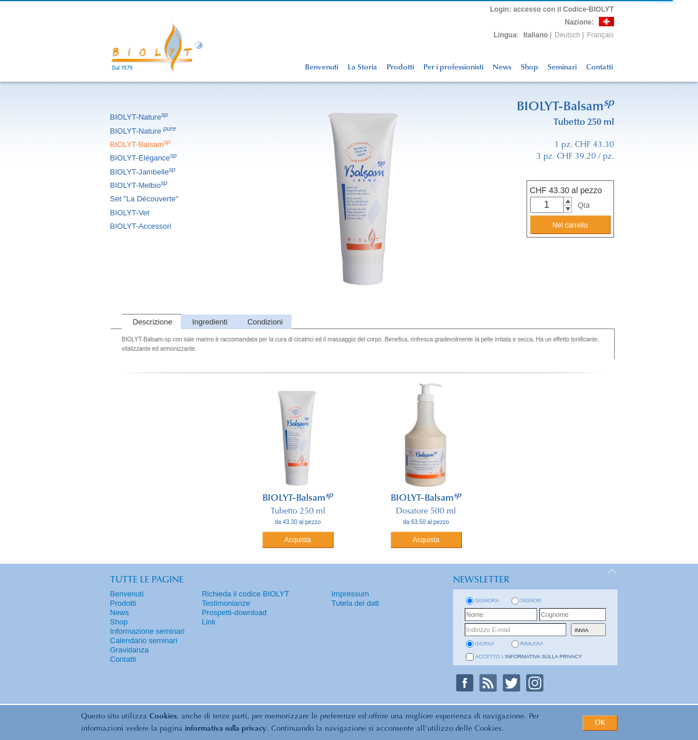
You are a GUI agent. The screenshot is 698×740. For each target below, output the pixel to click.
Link (209, 621)
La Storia (362, 67)
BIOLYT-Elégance (144, 157)
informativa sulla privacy (225, 728)
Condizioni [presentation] (265, 321)
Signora (487, 600)
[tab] (151, 322)
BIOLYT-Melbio (140, 185)
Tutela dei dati (355, 603)
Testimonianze (226, 603)
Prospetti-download (234, 612)
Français (600, 35)
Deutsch (567, 35)
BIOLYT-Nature (140, 117)
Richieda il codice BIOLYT (245, 593)
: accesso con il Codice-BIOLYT (551, 9)
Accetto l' (529, 656)
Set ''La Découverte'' (145, 198)
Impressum (350, 593)
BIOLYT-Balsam (141, 144)
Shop (529, 67)
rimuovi (532, 644)
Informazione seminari (147, 631)
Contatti (599, 67)
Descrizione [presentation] (153, 321)
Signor (531, 600)
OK (600, 723)
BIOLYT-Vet (131, 212)
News (502, 67)
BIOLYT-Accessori (141, 226)
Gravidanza (129, 649)
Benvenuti (321, 67)
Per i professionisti (453, 67)
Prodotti (400, 67)
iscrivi (484, 644)
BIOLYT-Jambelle (143, 171)
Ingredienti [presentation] (209, 321)
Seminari (562, 67)
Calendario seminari (144, 640)
